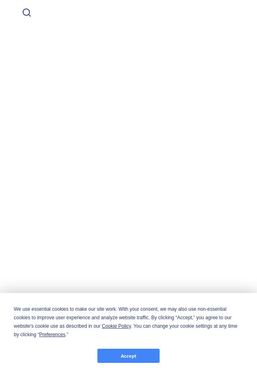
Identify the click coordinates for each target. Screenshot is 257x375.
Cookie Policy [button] (116, 326)
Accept (128, 356)
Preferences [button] (52, 334)
